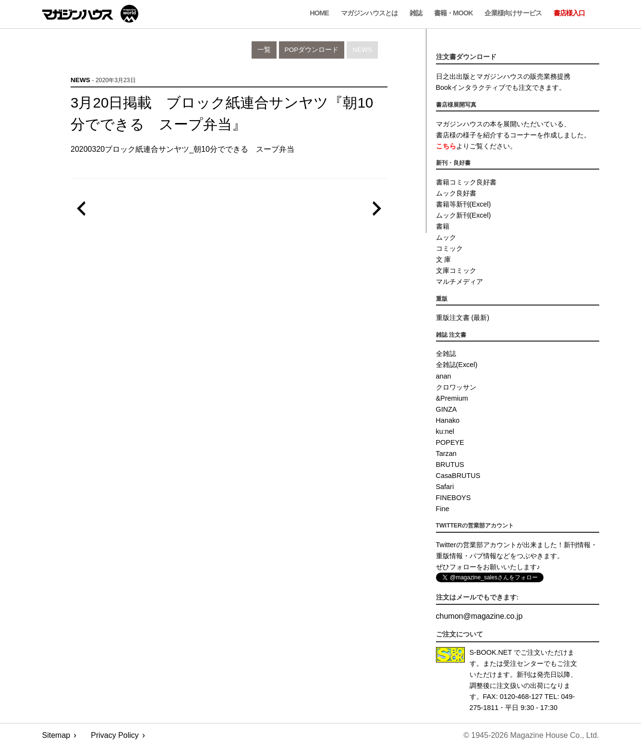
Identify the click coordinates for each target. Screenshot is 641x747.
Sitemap (56, 735)
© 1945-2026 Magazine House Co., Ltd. (531, 735)
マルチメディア (459, 281)
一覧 (264, 49)
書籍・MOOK (453, 13)
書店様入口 (569, 13)
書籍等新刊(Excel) (463, 204)
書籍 (442, 226)
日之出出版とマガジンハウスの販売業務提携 (503, 76)
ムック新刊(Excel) (463, 215)
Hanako (448, 420)
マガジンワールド (90, 14)
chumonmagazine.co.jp (479, 616)
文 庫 (443, 259)
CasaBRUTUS (458, 475)
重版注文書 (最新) (463, 317)
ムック (446, 237)
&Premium (452, 398)
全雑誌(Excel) (457, 364)
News (362, 49)
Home (319, 13)
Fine (442, 509)
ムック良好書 (456, 193)
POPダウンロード (312, 49)
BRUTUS (450, 464)
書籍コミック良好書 (466, 182)
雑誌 (416, 13)
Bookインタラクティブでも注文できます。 (501, 87)
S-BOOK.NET (491, 652)
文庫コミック (456, 270)
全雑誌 (446, 353)
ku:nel (445, 431)
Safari (445, 486)
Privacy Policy (115, 735)
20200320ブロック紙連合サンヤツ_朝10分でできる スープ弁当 (182, 149)
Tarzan (446, 453)
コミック (449, 248)
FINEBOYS (453, 498)
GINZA (446, 409)
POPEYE (450, 442)
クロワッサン (456, 387)
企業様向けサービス (513, 13)
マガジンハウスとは (369, 13)
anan (443, 376)
